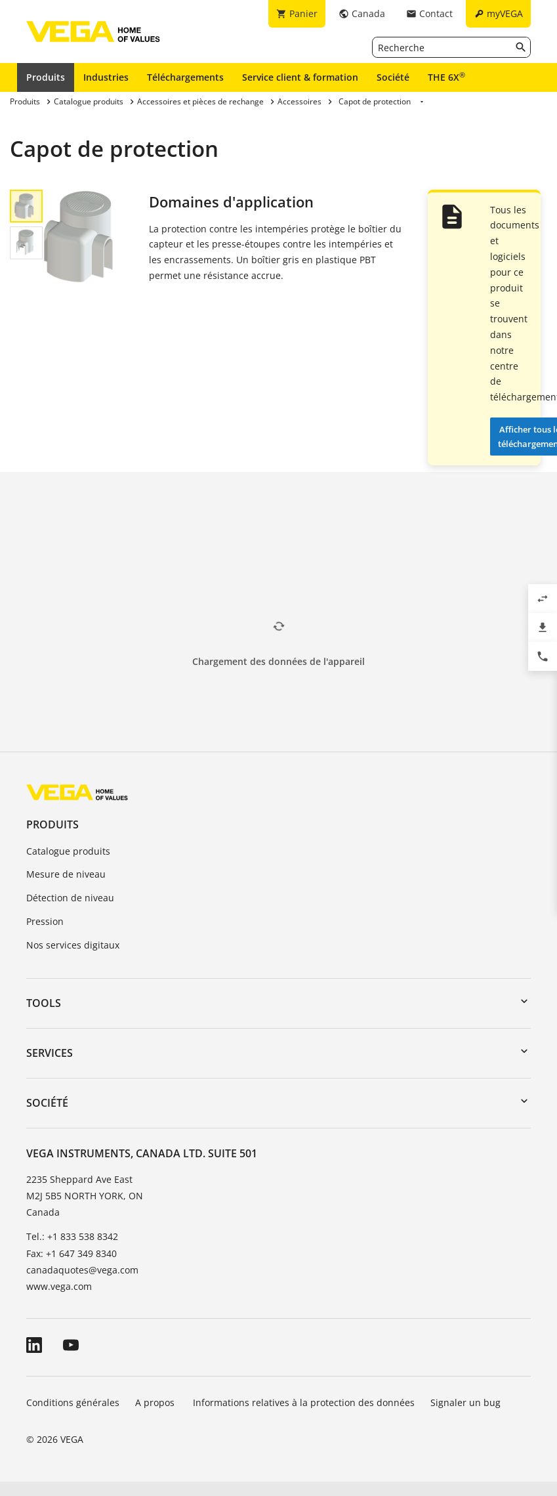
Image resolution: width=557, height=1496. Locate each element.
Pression (45, 921)
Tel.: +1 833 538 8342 (72, 1236)
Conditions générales (72, 1402)
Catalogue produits (68, 851)
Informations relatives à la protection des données (304, 1402)
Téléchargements (185, 77)
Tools (43, 1003)
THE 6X (446, 76)
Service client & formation (300, 77)
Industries (106, 77)
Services (49, 1053)
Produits (45, 77)
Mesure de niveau (66, 874)
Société (393, 77)
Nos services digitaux (72, 945)
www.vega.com (59, 1286)
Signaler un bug (465, 1402)
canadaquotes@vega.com (82, 1270)
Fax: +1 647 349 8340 (71, 1253)
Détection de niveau (70, 897)
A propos (156, 1402)
